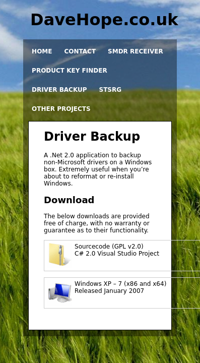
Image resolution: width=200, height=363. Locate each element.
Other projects (61, 108)
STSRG (110, 89)
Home (42, 51)
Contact (80, 51)
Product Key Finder (69, 70)
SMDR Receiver (135, 51)
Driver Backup (59, 89)
